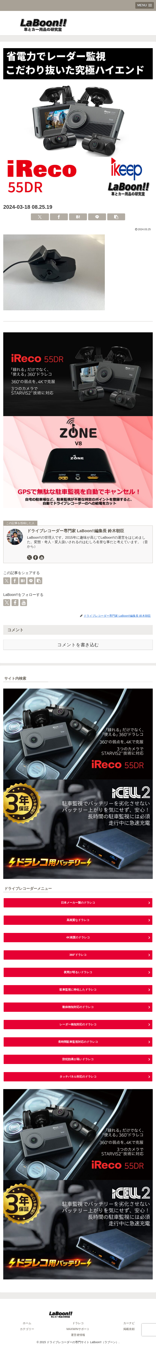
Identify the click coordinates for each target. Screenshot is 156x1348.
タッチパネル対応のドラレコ (78, 1076)
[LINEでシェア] (97, 216)
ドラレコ (78, 1323)
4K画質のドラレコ (78, 937)
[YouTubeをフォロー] (41, 557)
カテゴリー (27, 1329)
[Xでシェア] (40, 216)
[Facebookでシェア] (59, 216)
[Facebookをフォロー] (35, 557)
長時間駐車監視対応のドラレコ (78, 1041)
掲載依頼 (129, 1329)
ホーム (27, 1323)
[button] (116, 216)
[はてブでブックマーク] (78, 216)
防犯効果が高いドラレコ (78, 1059)
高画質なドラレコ (78, 920)
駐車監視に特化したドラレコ (78, 989)
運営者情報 (78, 1334)
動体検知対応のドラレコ (78, 1007)
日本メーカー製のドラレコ (78, 902)
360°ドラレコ (78, 954)
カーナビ (129, 1323)
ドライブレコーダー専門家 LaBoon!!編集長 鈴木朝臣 (75, 531)
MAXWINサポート (78, 1329)
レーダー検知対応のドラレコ (78, 1024)
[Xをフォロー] (29, 557)
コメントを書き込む (78, 644)
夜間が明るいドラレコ (78, 972)
